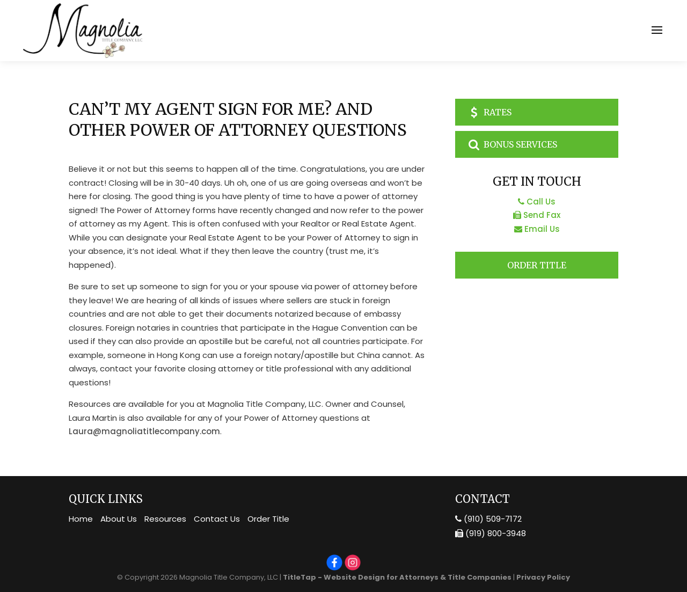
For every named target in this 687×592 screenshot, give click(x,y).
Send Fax (536, 215)
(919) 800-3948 (490, 533)
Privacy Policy (543, 577)
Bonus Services (511, 144)
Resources (165, 518)
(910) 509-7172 (488, 518)
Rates (488, 112)
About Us (118, 518)
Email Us (537, 229)
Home (81, 518)
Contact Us (217, 518)
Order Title (536, 265)
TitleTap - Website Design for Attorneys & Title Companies (397, 577)
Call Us (537, 201)
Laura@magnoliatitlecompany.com (144, 431)
